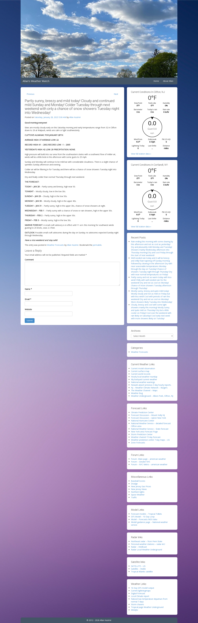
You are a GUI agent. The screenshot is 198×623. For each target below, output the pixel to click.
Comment (29, 259)
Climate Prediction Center (142, 412)
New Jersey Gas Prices (141, 486)
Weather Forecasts (55, 245)
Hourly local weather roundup (144, 376)
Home (156, 81)
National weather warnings (143, 382)
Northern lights (137, 492)
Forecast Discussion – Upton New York (148, 418)
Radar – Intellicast (139, 547)
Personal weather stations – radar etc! (148, 544)
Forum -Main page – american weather (148, 459)
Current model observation (143, 368)
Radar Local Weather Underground (146, 549)
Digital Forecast (138, 593)
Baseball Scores (138, 481)
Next (116, 94)
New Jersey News (139, 489)
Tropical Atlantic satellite (142, 571)
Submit (30, 320)
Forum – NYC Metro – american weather (149, 464)
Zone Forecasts (138, 442)
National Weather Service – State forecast (149, 429)
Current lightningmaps (141, 590)
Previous (30, 94)
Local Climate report (140, 596)
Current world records (140, 374)
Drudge (134, 483)
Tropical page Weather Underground (147, 607)
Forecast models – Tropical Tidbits (146, 514)
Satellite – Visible (138, 569)
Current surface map (140, 371)
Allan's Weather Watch (36, 81)
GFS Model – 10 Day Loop (143, 516)
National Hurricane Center (142, 420)
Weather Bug (137, 393)
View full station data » (141, 153)
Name (28, 289)
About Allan (168, 81)
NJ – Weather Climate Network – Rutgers (149, 387)
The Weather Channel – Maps (144, 390)
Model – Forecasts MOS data (144, 519)
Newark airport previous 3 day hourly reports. (151, 385)
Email (28, 299)
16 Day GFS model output (142, 588)
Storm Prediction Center (141, 434)
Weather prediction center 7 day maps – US (150, 440)
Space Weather (138, 494)
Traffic (134, 497)
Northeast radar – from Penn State (146, 541)
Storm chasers (137, 604)
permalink (97, 245)
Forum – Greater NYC (140, 461)
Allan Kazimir (75, 117)
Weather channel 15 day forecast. (146, 437)
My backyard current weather (144, 379)
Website (28, 309)
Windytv (134, 610)
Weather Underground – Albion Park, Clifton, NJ (152, 396)
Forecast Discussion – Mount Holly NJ (148, 415)
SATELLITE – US (138, 566)
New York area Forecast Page (144, 431)
